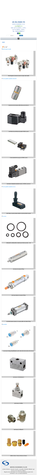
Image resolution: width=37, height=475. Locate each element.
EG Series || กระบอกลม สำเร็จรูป (18, 269)
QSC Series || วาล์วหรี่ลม (18, 403)
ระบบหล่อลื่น (21, 469)
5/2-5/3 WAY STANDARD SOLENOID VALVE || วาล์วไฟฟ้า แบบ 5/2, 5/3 (18, 183)
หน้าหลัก (4, 469)
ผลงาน (21, 470)
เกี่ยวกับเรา (8, 469)
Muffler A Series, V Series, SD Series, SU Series (18, 455)
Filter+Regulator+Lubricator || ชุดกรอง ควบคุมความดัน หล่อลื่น (18, 75)
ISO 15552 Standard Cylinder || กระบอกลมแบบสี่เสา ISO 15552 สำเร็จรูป (19, 321)
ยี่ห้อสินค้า (30, 469)
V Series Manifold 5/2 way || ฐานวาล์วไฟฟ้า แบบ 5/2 (18, 157)
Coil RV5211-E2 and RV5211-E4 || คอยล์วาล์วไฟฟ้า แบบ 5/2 (18, 131)
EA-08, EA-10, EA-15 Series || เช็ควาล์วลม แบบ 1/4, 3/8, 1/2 (19, 105)
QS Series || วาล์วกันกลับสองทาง (18, 377)
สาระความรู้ (17, 470)
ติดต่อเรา (24, 470)
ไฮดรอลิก (12, 469)
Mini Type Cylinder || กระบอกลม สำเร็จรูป (19, 295)
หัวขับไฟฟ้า (26, 469)
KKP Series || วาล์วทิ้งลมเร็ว (18, 429)
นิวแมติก (16, 469)
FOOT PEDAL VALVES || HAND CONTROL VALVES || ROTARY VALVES (18, 213)
